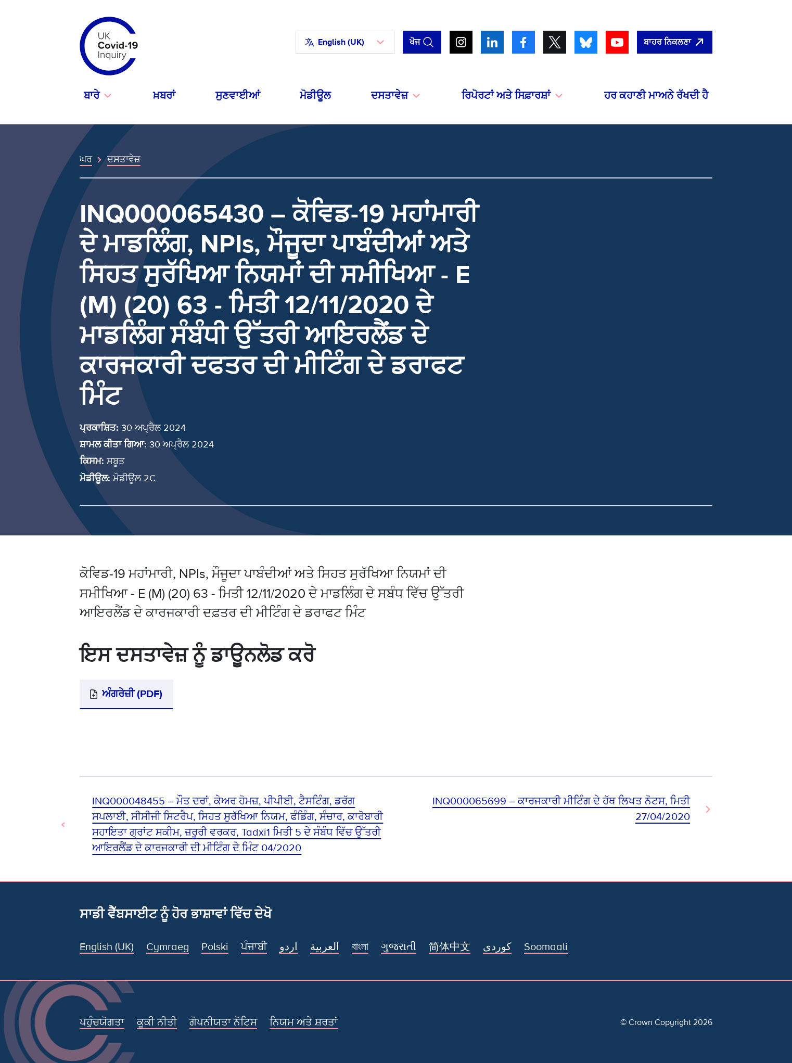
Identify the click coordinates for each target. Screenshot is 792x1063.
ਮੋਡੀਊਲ (315, 95)
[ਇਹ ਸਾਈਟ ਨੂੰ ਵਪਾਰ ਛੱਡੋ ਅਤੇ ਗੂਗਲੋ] (674, 42)
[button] (345, 42)
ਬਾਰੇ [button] (91, 95)
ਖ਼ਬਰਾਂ (164, 95)
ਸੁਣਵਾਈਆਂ (237, 95)
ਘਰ (86, 159)
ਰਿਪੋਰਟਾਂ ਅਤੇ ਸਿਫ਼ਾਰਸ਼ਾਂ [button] (506, 95)
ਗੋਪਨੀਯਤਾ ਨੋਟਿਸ (223, 1022)
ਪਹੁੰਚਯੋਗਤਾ (102, 1022)
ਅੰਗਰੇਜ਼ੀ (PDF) (132, 694)
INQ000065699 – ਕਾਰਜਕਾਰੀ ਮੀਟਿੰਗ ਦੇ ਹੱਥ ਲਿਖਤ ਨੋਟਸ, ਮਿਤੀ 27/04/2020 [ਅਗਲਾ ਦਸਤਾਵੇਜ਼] (561, 809)
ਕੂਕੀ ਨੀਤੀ (157, 1022)
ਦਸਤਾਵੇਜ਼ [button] (389, 95)
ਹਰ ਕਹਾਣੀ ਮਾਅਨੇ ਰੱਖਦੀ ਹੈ (656, 95)
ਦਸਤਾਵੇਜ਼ (123, 159)
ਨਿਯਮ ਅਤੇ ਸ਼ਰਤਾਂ (304, 1022)
